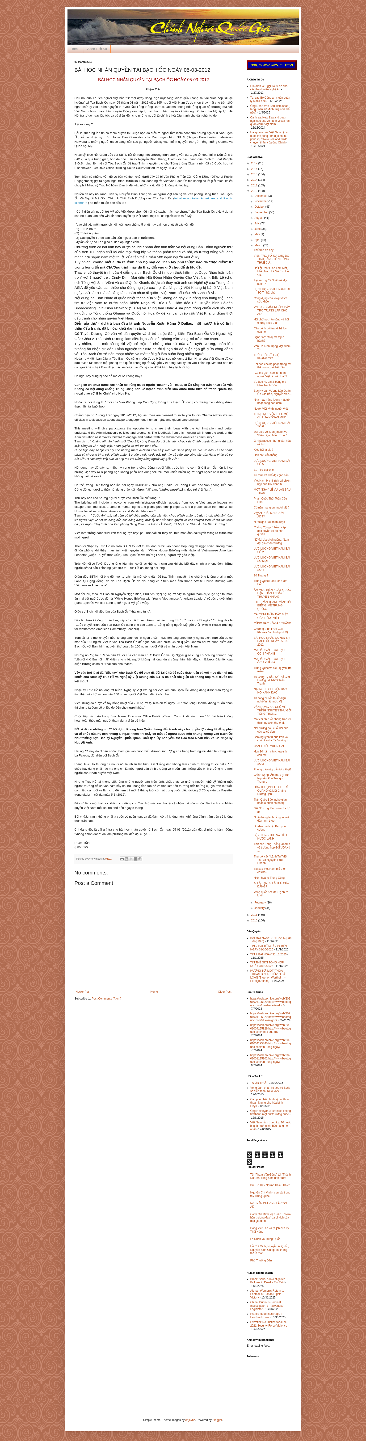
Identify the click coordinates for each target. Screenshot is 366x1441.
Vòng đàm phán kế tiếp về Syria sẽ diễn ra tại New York (270, 1089)
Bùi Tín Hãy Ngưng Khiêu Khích (270, 1185)
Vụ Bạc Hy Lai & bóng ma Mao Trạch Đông (270, 383)
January (259, 908)
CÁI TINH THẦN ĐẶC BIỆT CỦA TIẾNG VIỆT (271, 616)
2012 (254, 191)
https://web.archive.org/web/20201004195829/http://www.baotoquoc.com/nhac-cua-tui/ (270, 1028)
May (257, 234)
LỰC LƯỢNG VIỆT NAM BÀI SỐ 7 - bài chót (272, 291)
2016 (254, 169)
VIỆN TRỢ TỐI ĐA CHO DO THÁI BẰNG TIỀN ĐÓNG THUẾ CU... (271, 259)
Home (75, 49)
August (259, 217)
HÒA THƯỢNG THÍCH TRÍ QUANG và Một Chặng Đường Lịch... (271, 791)
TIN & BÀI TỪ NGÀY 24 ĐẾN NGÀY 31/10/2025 (268, 948)
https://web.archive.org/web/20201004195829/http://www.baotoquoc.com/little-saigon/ (270, 1017)
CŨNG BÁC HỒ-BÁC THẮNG (272, 623)
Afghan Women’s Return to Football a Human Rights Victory (267, 1294)
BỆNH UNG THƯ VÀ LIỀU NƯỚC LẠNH (270, 837)
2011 (254, 914)
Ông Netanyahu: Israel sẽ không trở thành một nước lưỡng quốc (270, 1112)
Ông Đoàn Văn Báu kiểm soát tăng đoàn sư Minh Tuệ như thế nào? (270, 109)
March (258, 245)
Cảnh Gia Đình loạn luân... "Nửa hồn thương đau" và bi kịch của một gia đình (270, 1218)
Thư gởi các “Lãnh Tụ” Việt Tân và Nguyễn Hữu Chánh (270, 860)
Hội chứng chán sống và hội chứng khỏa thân (271, 321)
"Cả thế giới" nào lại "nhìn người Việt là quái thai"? (270, 374)
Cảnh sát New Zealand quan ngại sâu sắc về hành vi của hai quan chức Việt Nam (270, 121)
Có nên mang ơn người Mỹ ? (271, 507)
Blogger (217, 1420)
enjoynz (190, 1420)
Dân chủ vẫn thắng (265, 455)
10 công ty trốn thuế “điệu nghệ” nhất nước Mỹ (270, 700)
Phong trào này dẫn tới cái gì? (272, 769)
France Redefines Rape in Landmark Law (266, 1315)
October (259, 206)
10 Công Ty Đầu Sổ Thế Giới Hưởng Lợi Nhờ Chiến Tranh (272, 680)
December (261, 195)
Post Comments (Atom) (106, 998)
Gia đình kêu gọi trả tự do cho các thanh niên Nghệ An (269, 87)
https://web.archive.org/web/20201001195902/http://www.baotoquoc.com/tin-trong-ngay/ (270, 1059)
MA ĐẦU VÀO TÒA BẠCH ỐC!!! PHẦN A (270, 660)
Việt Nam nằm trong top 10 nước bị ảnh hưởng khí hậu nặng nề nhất (270, 1126)
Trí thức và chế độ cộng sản (271, 475)
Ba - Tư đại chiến (264, 469)
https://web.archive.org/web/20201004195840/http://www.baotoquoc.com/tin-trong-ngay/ (270, 1043)
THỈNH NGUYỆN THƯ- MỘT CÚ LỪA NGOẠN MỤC (272, 415)
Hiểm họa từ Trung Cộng (269, 877)
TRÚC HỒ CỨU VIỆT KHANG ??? (267, 356)
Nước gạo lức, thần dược (269, 522)
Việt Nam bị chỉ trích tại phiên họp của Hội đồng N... (272, 482)
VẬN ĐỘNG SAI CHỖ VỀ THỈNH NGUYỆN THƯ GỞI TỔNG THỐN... (272, 710)
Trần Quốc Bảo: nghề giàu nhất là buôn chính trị (270, 801)
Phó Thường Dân (261, 1260)
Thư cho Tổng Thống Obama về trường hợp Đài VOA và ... (272, 847)
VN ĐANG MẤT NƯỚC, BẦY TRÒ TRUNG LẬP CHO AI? (272, 311)
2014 (254, 179)
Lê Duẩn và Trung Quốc (265, 1239)
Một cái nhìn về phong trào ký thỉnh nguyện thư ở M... (272, 721)
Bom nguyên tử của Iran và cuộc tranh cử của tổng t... (272, 738)
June (257, 229)
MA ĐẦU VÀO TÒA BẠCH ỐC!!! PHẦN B (270, 651)
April (257, 240)
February (260, 902)
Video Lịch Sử (97, 49)
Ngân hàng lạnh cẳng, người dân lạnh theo (271, 819)
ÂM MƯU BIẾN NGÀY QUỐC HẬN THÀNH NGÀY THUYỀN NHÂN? (272, 593)
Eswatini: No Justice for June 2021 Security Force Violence (268, 1323)
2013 (254, 185)
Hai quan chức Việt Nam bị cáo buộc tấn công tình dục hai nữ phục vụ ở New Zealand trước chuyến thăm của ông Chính (269, 137)
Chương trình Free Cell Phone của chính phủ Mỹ (271, 630)
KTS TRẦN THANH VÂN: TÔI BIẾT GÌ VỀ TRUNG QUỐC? (272, 606)
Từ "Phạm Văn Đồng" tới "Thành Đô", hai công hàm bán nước (270, 1176)
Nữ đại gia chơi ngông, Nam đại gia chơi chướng (271, 541)
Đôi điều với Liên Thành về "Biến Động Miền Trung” (270, 433)
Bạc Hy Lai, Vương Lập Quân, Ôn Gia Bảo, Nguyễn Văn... (272, 392)
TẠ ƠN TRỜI (258, 1082)
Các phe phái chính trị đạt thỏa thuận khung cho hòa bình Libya (269, 1103)
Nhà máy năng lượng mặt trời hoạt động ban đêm (272, 401)
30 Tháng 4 (261, 575)
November (261, 201)
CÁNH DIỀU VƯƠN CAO (269, 746)
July (257, 223)
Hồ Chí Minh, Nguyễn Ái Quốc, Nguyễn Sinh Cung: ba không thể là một (269, 1250)
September (261, 212)
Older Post (224, 991)
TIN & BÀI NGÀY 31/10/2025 (268, 954)
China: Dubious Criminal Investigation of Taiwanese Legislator (267, 1306)
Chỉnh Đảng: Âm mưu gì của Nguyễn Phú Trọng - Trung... (271, 778)
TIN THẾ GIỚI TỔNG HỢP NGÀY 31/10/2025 (267, 964)
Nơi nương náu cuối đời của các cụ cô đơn (271, 730)
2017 (254, 163)
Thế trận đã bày (263, 250)
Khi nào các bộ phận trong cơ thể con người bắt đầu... (272, 365)
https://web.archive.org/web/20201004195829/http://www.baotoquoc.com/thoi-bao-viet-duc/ (270, 1002)
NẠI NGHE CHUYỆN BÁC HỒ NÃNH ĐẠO (270, 691)
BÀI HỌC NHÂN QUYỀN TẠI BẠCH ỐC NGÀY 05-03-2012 (272, 641)
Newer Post (83, 991)
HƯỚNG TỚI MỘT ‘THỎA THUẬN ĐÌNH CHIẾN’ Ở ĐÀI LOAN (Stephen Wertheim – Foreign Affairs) (268, 976)
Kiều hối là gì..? (263, 449)
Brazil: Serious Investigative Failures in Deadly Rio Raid (267, 1280)
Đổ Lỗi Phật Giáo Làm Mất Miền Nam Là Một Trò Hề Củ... (271, 271)
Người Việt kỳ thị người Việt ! (271, 408)
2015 (254, 174)
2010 (254, 920)
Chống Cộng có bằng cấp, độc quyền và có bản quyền (270, 531)
